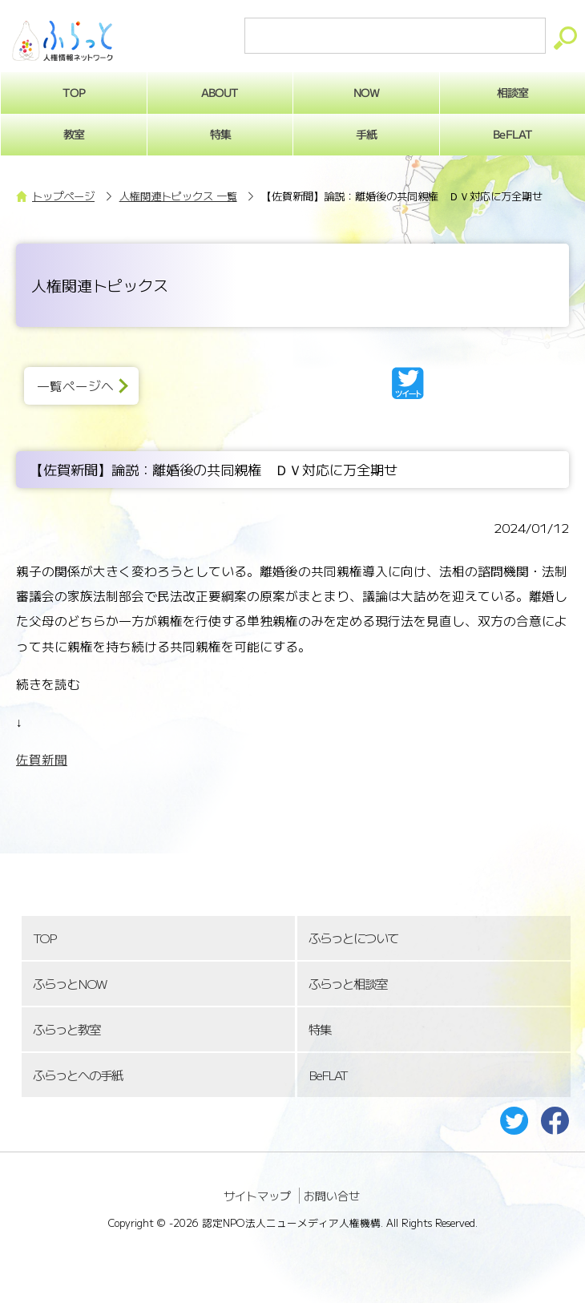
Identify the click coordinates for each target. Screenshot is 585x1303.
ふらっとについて (353, 938)
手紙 (366, 134)
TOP (44, 938)
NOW (366, 92)
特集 (219, 134)
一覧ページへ (75, 386)
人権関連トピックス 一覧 (178, 196)
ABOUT (220, 92)
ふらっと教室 (66, 1029)
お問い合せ (332, 1196)
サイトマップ (257, 1196)
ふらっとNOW (69, 983)
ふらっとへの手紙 (78, 1075)
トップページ (63, 196)
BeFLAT (328, 1075)
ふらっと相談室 (348, 983)
